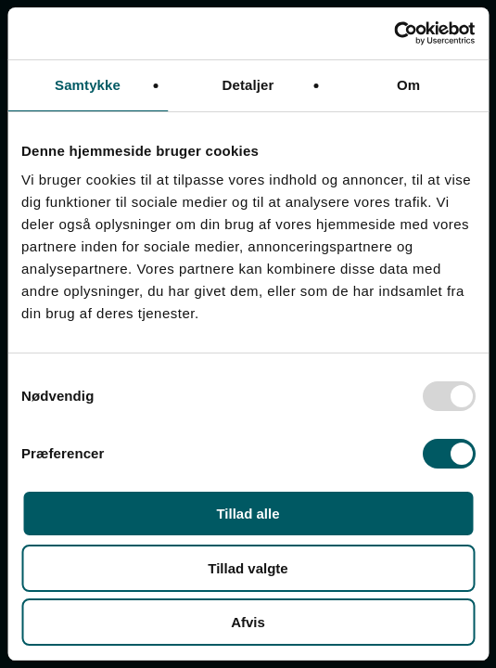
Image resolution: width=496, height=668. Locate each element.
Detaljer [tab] (248, 85)
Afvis (248, 622)
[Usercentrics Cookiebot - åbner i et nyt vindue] (393, 33)
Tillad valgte (247, 568)
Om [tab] (408, 85)
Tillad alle (247, 513)
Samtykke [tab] (88, 85)
